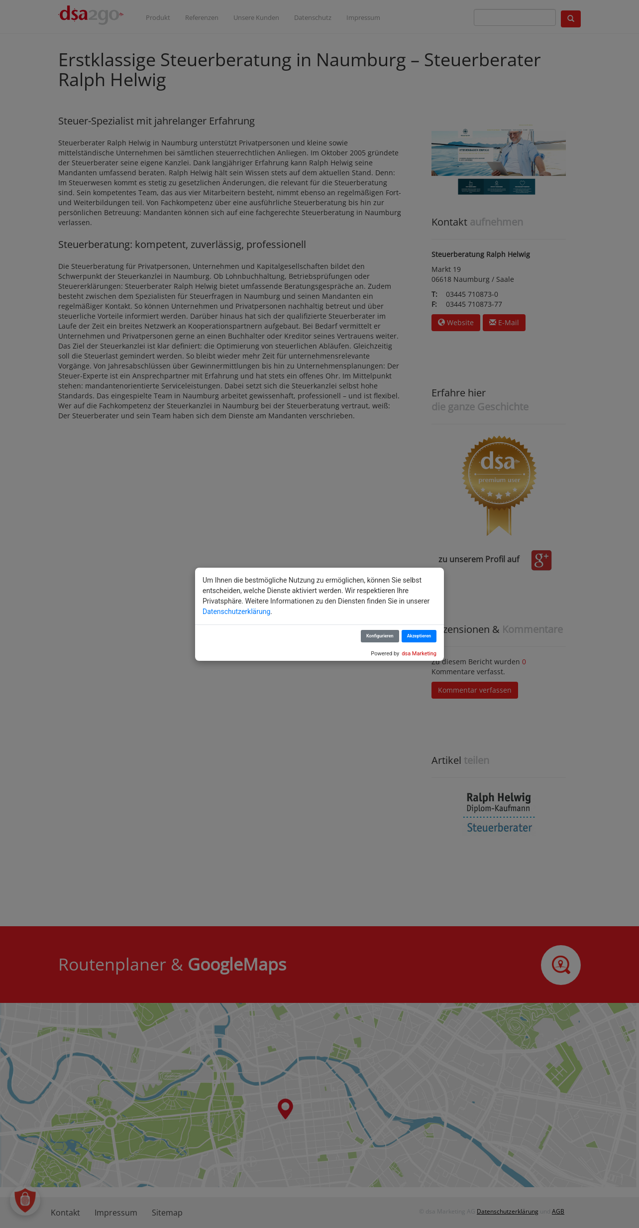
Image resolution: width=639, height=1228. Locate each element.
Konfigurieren (380, 635)
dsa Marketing (419, 653)
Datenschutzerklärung (236, 611)
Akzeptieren (419, 635)
